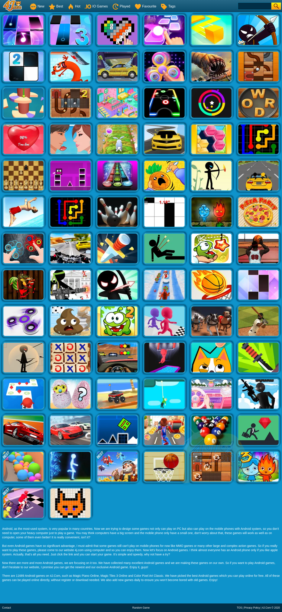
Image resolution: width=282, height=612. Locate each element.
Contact (6, 607)
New (37, 6)
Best (56, 6)
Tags (168, 6)
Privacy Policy (252, 607)
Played (121, 6)
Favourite (145, 6)
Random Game (141, 607)
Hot (73, 6)
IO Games (96, 6)
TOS (239, 607)
